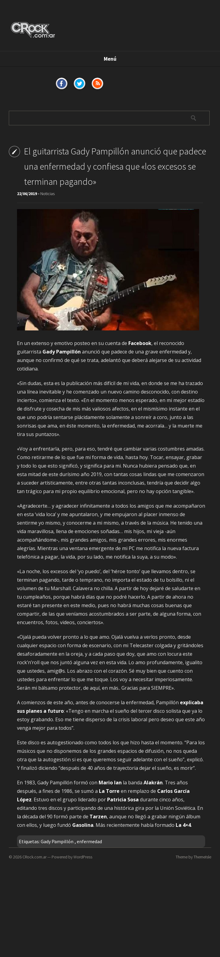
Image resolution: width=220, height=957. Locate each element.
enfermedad (89, 841)
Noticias (47, 193)
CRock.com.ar (34, 857)
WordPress (82, 857)
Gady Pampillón (57, 841)
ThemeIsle (202, 857)
